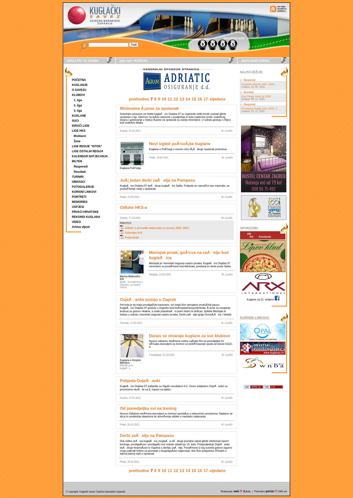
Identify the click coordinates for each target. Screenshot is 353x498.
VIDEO (76, 222)
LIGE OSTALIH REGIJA (87, 151)
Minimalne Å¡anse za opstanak (149, 108)
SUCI (75, 120)
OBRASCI (78, 181)
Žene (77, 141)
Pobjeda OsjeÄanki (140, 380)
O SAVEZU (79, 90)
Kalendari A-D (131, 232)
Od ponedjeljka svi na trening (148, 408)
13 (182, 99)
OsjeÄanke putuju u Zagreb (148, 299)
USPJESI (78, 207)
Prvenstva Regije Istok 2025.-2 (259, 108)
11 (170, 99)
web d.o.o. (242, 491)
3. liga (78, 110)
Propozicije (129, 237)
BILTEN (77, 161)
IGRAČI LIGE (80, 125)
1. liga (78, 100)
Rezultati (80, 171)
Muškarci (80, 136)
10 (164, 99)
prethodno (139, 99)
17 (205, 99)
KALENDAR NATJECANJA (90, 156)
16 (200, 99)
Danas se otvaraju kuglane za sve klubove (189, 336)
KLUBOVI (78, 95)
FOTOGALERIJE (83, 187)
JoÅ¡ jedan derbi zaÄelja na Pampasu (157, 180)
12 (176, 99)
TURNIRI (78, 176)
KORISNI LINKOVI (84, 192)
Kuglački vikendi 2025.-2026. (258, 84)
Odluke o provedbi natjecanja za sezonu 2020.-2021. (155, 227)
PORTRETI (79, 197)
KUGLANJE (80, 85)
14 (188, 99)
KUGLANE (79, 115)
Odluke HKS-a (133, 207)
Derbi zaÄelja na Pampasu (147, 435)
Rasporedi (81, 166)
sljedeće (217, 99)
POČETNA (79, 80)
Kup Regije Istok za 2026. (256, 96)
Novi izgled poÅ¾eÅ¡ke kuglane (179, 144)
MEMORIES (79, 202)
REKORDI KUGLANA (86, 217)
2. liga (78, 105)
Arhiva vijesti (81, 227)
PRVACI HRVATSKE (85, 212)
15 (194, 99)
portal (271, 491)
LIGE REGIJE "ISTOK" (87, 146)
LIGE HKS (79, 130)
